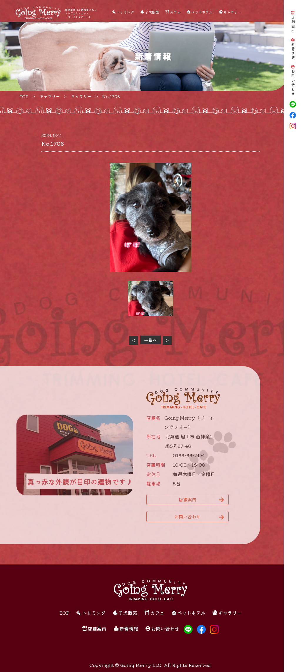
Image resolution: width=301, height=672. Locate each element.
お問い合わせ (292, 83)
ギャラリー (232, 11)
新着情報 (292, 51)
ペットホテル (202, 11)
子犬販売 (152, 11)
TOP (64, 612)
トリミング (125, 11)
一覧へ (150, 340)
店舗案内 (292, 24)
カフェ (175, 11)
